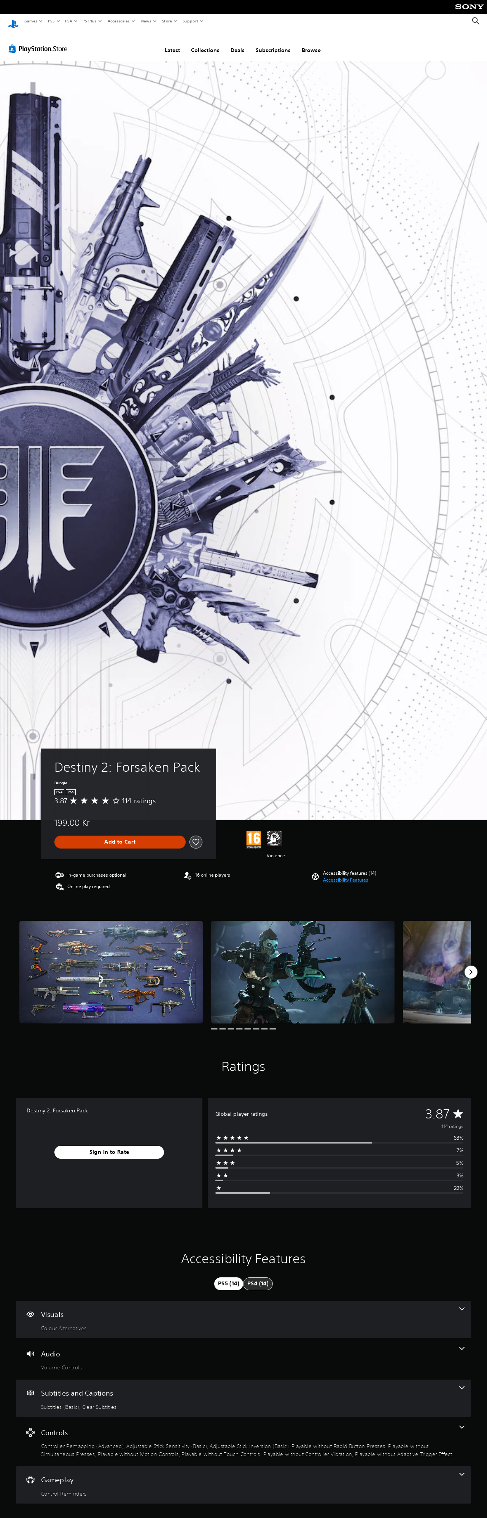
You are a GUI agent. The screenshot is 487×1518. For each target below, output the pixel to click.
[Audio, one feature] (243, 1351)
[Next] (471, 964)
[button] (345, 872)
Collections (205, 43)
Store (167, 21)
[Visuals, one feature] (243, 1312)
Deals (238, 43)
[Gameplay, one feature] (243, 1477)
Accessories (118, 21)
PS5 (51, 21)
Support (190, 21)
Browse (311, 43)
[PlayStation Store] (39, 41)
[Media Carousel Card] (111, 965)
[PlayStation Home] (13, 21)
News (146, 21)
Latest (172, 43)
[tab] (228, 1276)
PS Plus (90, 21)
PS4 (68, 21)
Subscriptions (273, 43)
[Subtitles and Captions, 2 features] (243, 1391)
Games (30, 21)
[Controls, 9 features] (243, 1434)
